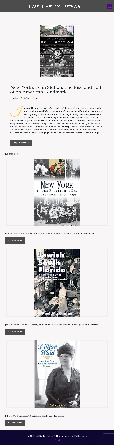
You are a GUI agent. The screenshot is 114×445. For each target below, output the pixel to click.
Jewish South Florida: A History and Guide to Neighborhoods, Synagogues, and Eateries (51, 324)
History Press (30, 97)
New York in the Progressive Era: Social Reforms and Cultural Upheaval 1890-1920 (49, 233)
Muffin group (80, 436)
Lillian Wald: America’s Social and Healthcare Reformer (34, 415)
